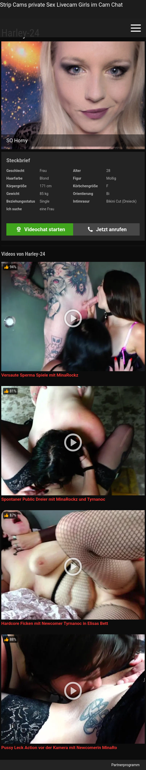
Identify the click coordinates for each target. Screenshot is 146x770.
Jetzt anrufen (106, 229)
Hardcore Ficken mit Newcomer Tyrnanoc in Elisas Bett (54, 623)
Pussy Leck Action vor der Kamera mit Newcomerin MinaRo (59, 747)
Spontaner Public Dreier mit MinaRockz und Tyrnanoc (53, 499)
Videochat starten (39, 229)
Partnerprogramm (125, 765)
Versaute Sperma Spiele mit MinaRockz (39, 375)
